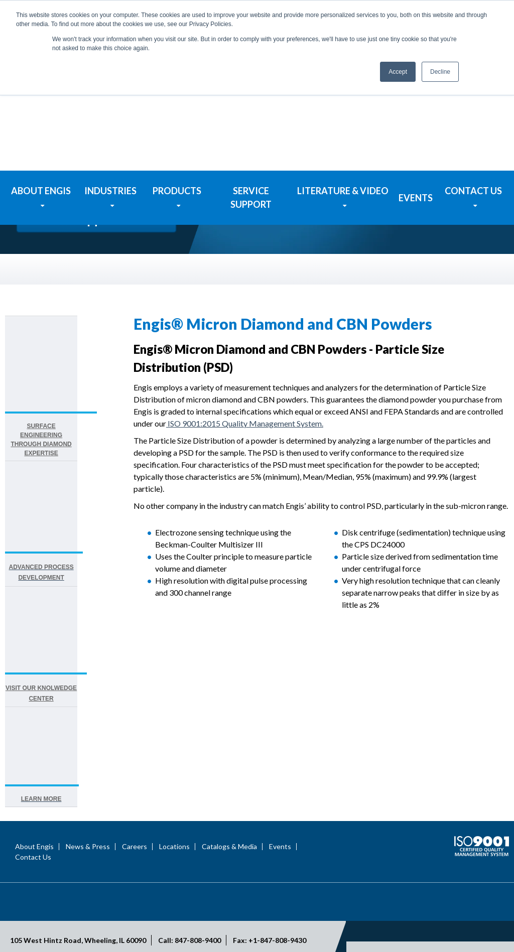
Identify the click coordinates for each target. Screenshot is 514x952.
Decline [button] (440, 71)
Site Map (489, 920)
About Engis (34, 794)
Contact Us (33, 804)
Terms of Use (445, 920)
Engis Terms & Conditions (466, 930)
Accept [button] (398, 71)
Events (280, 794)
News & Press (88, 794)
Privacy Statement (385, 920)
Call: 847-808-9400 (189, 888)
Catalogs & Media (229, 794)
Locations (174, 794)
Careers (134, 794)
